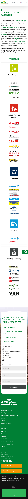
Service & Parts (5, 439)
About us (3, 431)
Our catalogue (5, 434)
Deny (14, 491)
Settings (14, 487)
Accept (14, 495)
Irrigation (7, 353)
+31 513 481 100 (8, 465)
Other (6, 360)
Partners (3, 436)
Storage (16, 38)
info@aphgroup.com (10, 471)
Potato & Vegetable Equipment (10, 27)
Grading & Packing (20, 42)
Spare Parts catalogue (7, 441)
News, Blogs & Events (7, 444)
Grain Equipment (9, 349)
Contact (3, 446)
